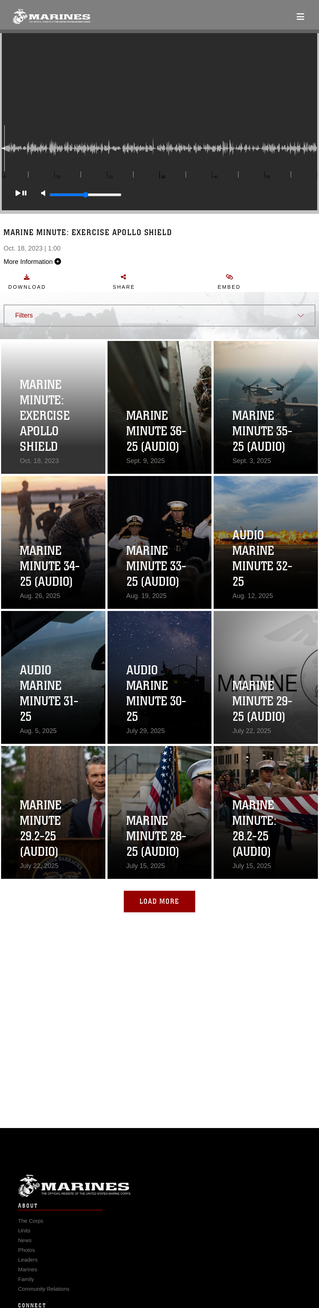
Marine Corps (159, 1199)
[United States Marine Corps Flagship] (51, 16)
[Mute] (43, 200)
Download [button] (35, 282)
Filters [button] (24, 315)
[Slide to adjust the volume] (85, 202)
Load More (159, 901)
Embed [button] (237, 282)
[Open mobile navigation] (300, 16)
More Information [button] (41, 261)
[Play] (21, 200)
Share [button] (132, 282)
